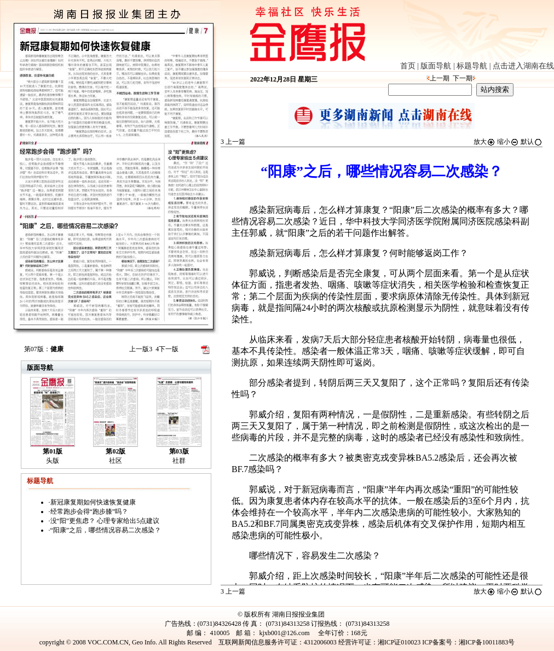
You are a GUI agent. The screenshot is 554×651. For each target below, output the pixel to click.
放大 (484, 142)
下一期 (462, 78)
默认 (532, 142)
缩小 (508, 142)
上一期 (439, 78)
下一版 (166, 349)
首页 (407, 66)
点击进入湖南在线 (523, 66)
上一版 (140, 349)
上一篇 (233, 142)
